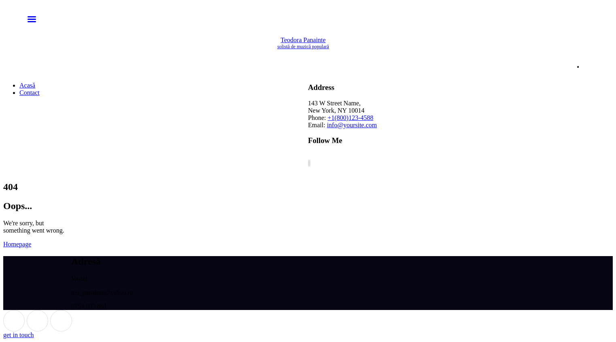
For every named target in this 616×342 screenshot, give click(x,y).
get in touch (18, 334)
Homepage (17, 244)
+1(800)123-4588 (350, 117)
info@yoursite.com (352, 125)
